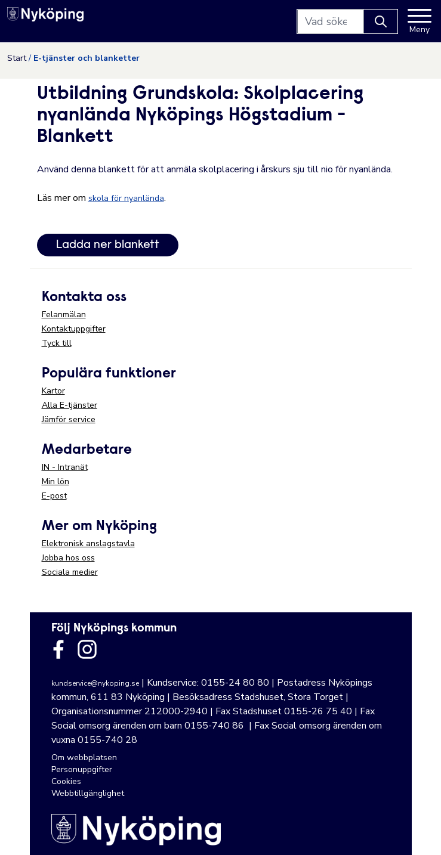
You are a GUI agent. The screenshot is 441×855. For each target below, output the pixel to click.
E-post (54, 495)
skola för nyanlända (126, 198)
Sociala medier (70, 572)
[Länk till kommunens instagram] (87, 649)
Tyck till (57, 343)
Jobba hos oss (68, 557)
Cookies (66, 781)
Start (16, 58)
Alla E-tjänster (69, 405)
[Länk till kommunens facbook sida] (58, 649)
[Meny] (419, 21)
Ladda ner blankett (107, 245)
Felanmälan (64, 314)
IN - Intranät (65, 467)
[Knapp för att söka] (380, 21)
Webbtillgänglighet (87, 793)
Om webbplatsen (84, 757)
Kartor (53, 390)
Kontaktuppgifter (74, 328)
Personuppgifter (81, 769)
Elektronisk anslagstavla (88, 543)
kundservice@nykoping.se (95, 683)
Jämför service (68, 419)
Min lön (55, 481)
